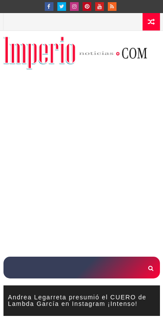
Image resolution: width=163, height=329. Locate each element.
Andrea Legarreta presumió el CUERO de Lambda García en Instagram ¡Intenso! (77, 300)
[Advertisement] (81, 168)
